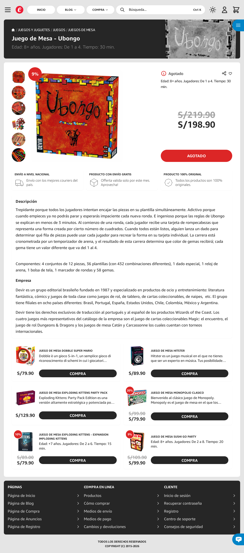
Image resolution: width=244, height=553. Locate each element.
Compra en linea (99, 487)
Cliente (170, 487)
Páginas (15, 487)
